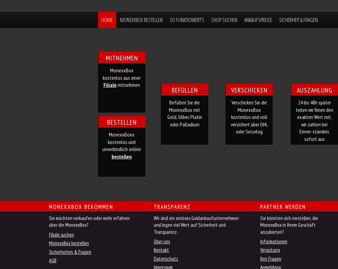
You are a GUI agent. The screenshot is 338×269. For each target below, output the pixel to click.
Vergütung (270, 250)
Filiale (110, 84)
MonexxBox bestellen (141, 20)
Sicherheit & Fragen (298, 20)
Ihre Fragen (270, 258)
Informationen (273, 241)
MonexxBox (43, 20)
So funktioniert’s (187, 20)
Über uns (162, 241)
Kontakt (161, 250)
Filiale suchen (61, 234)
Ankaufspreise (258, 20)
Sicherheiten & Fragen (70, 252)
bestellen (122, 156)
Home (107, 20)
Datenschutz (166, 258)
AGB (52, 260)
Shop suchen (224, 20)
